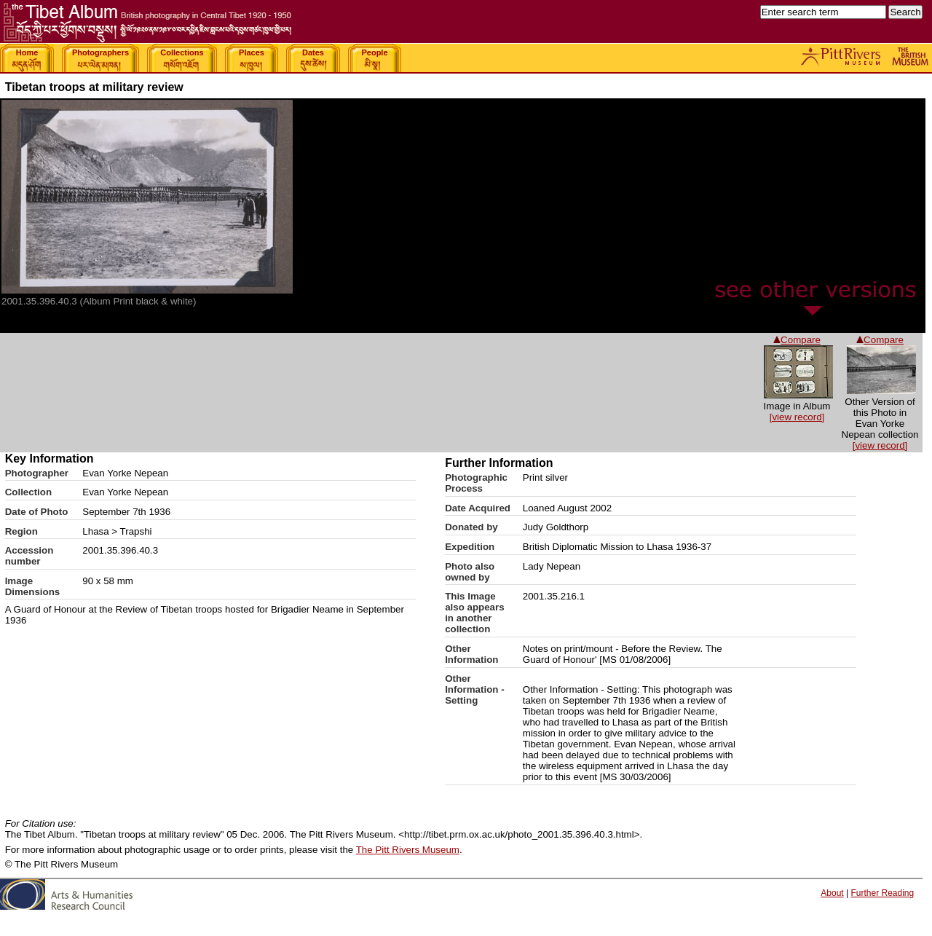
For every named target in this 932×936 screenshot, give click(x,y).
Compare (880, 339)
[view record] (880, 445)
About (832, 893)
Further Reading (882, 893)
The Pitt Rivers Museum (407, 849)
